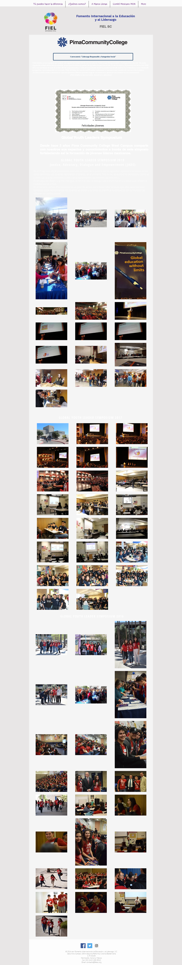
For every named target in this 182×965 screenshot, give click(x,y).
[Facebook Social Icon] (83, 945)
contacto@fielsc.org (93, 962)
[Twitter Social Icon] (89, 945)
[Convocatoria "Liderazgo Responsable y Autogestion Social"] (93, 56)
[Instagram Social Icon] (96, 945)
